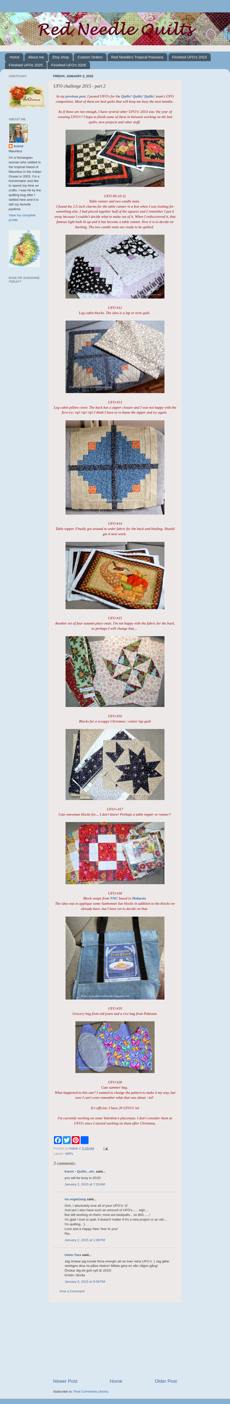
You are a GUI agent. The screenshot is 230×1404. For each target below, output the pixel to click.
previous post (75, 96)
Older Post (166, 1381)
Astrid (18, 146)
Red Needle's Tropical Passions (137, 57)
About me (36, 57)
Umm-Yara (73, 1255)
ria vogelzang (75, 1199)
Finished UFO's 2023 (189, 57)
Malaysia (139, 898)
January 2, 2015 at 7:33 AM (85, 1184)
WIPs (69, 1153)
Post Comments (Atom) (91, 1391)
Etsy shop (60, 57)
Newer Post (65, 1381)
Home (15, 57)
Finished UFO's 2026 (68, 65)
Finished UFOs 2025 (26, 65)
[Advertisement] (115, 1340)
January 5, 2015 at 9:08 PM (85, 1281)
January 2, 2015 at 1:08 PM (85, 1240)
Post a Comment (72, 1291)
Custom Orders (90, 57)
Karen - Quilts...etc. (80, 1171)
